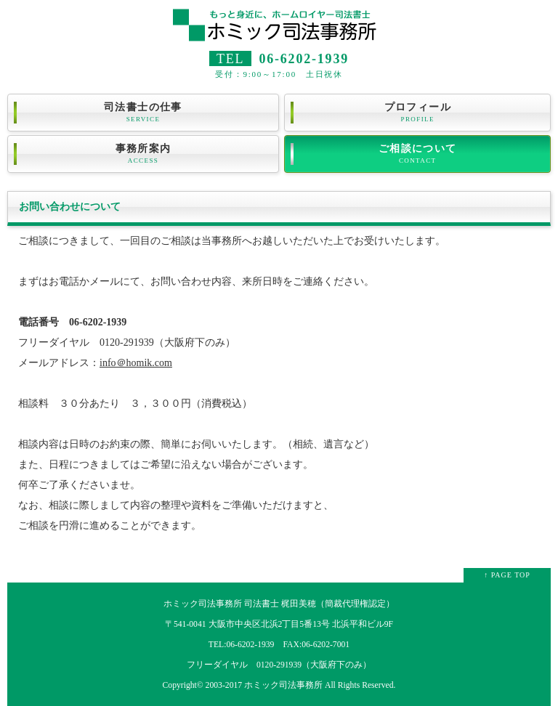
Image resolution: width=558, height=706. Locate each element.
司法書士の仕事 (143, 112)
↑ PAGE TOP (507, 575)
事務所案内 (143, 154)
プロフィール (417, 112)
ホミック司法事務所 (283, 685)
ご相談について (417, 154)
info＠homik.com (136, 362)
